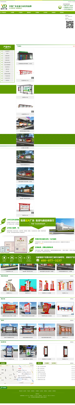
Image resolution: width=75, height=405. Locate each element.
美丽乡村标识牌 (7, 62)
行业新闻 (47, 363)
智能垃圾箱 (7, 55)
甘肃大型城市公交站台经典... (23, 181)
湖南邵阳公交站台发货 (41, 372)
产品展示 (20, 12)
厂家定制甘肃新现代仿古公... (25, 164)
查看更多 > (72, 298)
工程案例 (37, 12)
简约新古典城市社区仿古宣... (28, 337)
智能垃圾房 (7, 60)
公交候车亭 (7, 51)
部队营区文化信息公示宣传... (8, 315)
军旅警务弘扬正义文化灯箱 (47, 315)
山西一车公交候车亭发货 (42, 366)
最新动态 (40, 363)
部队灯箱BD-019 (65, 315)
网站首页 (4, 12)
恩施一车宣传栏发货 (41, 370)
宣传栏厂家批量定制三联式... (9, 337)
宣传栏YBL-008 (25, 215)
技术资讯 (54, 363)
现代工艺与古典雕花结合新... (9, 359)
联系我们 (62, 12)
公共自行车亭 (7, 78)
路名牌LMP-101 (45, 359)
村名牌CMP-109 (65, 293)
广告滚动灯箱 (7, 75)
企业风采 (45, 12)
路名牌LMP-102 (65, 359)
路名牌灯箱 (7, 66)
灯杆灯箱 (7, 71)
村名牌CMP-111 (28, 293)
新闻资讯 (29, 12)
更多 (74, 46)
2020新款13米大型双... (25, 147)
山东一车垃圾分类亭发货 (42, 375)
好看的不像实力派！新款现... (28, 359)
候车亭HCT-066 (25, 97)
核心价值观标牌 (7, 64)
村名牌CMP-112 (9, 293)
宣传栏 (7, 53)
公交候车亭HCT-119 (25, 114)
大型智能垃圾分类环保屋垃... (23, 63)
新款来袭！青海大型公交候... (25, 198)
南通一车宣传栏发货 (41, 368)
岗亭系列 (7, 80)
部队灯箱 (7, 69)
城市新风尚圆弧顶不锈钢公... (25, 131)
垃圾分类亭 (7, 57)
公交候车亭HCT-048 (9, 271)
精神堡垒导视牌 (7, 73)
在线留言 (54, 12)
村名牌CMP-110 (45, 293)
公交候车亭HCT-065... (25, 80)
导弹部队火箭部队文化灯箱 (27, 315)
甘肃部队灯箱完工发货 (41, 379)
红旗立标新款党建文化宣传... (46, 337)
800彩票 (12, 12)
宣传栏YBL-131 (65, 337)
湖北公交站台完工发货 (41, 377)
